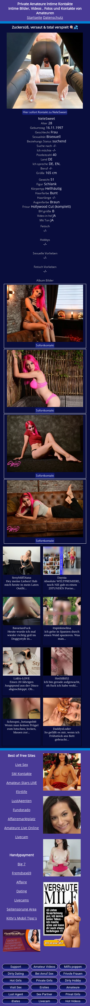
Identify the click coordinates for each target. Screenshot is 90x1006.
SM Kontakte (22, 773)
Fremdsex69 (21, 873)
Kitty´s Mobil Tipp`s (21, 918)
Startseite (34, 17)
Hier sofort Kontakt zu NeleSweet (45, 112)
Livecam (21, 837)
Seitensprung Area (21, 909)
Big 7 (21, 864)
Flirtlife (21, 791)
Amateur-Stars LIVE (21, 782)
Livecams (21, 900)
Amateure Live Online (21, 828)
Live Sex (21, 764)
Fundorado (21, 810)
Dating (21, 891)
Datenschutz (53, 17)
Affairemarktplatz (21, 819)
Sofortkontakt (45, 345)
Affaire (21, 882)
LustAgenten (22, 800)
